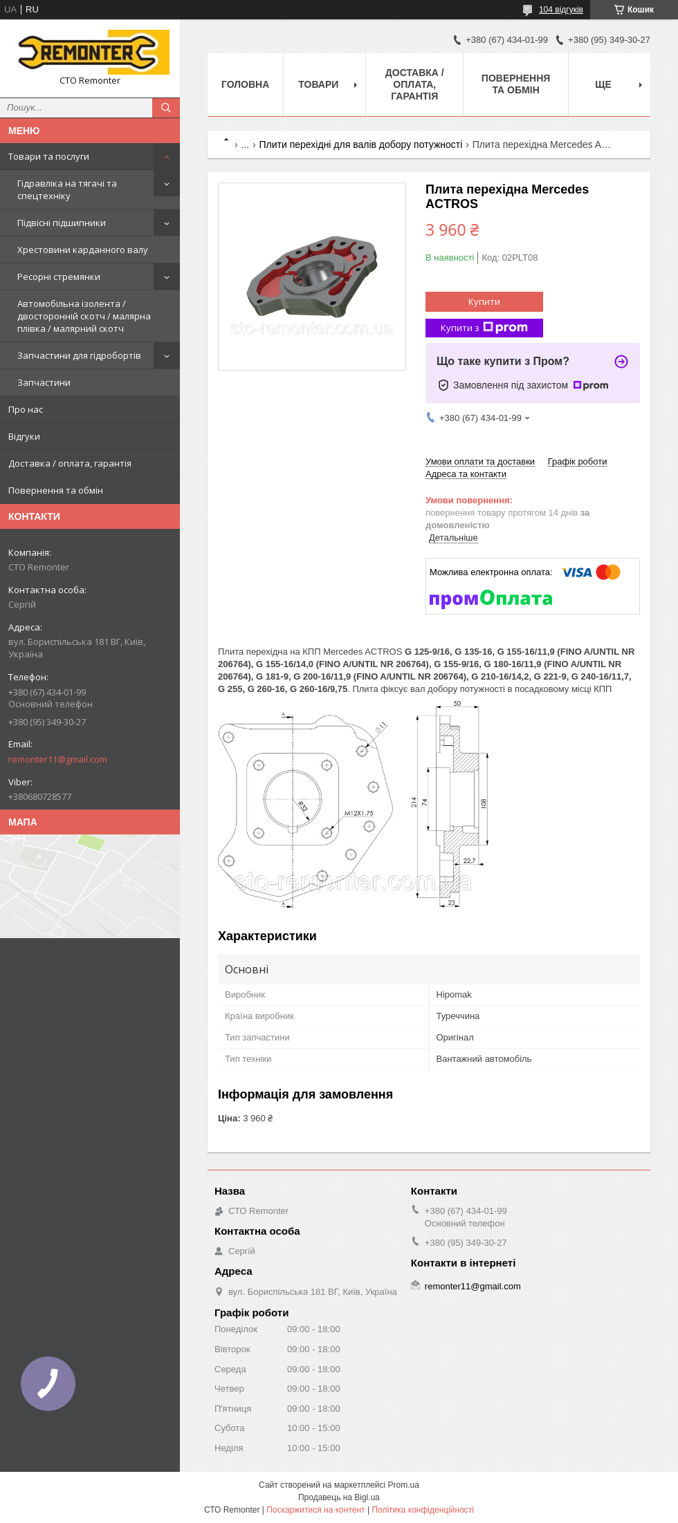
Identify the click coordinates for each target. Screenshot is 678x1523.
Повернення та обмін (55, 490)
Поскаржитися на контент (315, 1510)
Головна (245, 84)
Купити (484, 301)
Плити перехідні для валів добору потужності (361, 144)
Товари (318, 84)
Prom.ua (403, 1485)
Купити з (484, 328)
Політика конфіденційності (423, 1510)
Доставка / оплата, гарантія (69, 463)
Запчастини (44, 382)
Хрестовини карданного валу (82, 249)
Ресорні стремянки (58, 276)
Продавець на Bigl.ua (339, 1497)
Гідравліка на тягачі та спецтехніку (67, 189)
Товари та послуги (48, 156)
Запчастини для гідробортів (79, 355)
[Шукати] (166, 107)
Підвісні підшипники (61, 222)
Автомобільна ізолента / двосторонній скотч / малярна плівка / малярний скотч (84, 316)
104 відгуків (561, 10)
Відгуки (24, 436)
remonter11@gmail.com (57, 759)
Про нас (25, 409)
